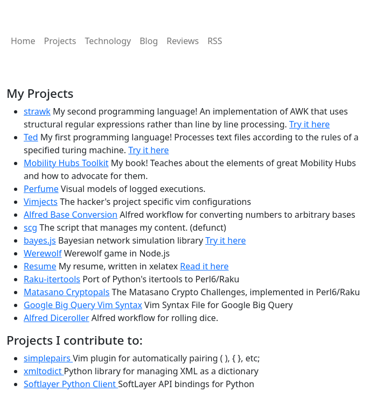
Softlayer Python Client (71, 384)
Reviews (182, 41)
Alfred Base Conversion (70, 214)
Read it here (204, 266)
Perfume (41, 189)
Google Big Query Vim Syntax (83, 305)
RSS (214, 41)
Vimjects (41, 202)
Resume (40, 266)
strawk (37, 111)
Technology (108, 41)
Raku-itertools (52, 279)
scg (30, 227)
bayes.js (40, 240)
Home (23, 41)
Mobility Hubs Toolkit (66, 163)
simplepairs (48, 358)
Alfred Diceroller (56, 318)
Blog (148, 41)
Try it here (309, 124)
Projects (60, 41)
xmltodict (44, 371)
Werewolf (42, 253)
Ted (31, 137)
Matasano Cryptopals (66, 292)
